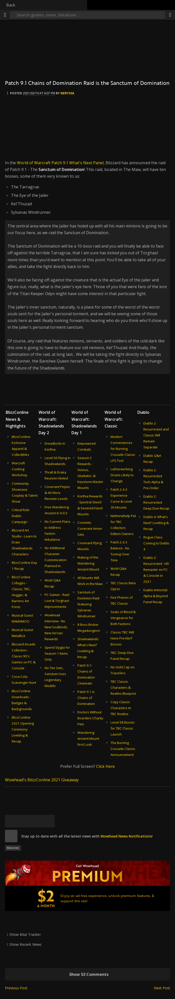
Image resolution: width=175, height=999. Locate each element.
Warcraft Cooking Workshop (19, 469)
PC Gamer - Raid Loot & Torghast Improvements (57, 600)
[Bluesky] (11, 821)
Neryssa (67, 93)
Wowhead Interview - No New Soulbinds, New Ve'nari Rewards (56, 627)
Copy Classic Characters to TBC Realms (121, 708)
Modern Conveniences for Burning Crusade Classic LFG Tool (123, 448)
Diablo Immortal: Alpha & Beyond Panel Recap (155, 596)
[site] (11, 836)
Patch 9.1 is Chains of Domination (86, 697)
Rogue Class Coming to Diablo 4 (156, 543)
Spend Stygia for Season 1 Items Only (57, 653)
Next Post (162, 988)
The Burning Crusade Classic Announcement (123, 748)
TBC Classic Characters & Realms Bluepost (123, 687)
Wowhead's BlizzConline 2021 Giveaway (42, 780)
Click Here (105, 766)
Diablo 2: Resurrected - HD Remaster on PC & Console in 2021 (156, 569)
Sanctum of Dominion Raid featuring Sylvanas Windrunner (88, 604)
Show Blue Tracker (25, 934)
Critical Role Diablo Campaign (20, 516)
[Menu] (5, 15)
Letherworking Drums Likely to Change (122, 475)
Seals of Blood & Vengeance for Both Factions (123, 618)
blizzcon (13, 848)
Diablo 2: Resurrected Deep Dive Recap (156, 502)
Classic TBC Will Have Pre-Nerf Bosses (122, 638)
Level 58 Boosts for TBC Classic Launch (123, 728)
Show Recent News (25, 944)
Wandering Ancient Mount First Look (88, 738)
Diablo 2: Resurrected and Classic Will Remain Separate (156, 435)
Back (10, 5)
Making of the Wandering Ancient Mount (88, 563)
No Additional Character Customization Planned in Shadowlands (55, 560)
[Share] (170, 15)
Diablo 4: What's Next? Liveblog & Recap (156, 523)
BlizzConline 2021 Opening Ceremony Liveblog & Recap (23, 729)
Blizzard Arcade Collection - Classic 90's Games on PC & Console (24, 656)
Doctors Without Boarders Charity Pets (90, 718)
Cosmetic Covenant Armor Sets (89, 528)
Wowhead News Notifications (126, 836)
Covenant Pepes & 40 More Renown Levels (57, 492)
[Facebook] (23, 821)
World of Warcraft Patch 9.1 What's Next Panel (60, 162)
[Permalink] (48, 821)
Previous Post (16, 988)
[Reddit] (36, 821)
